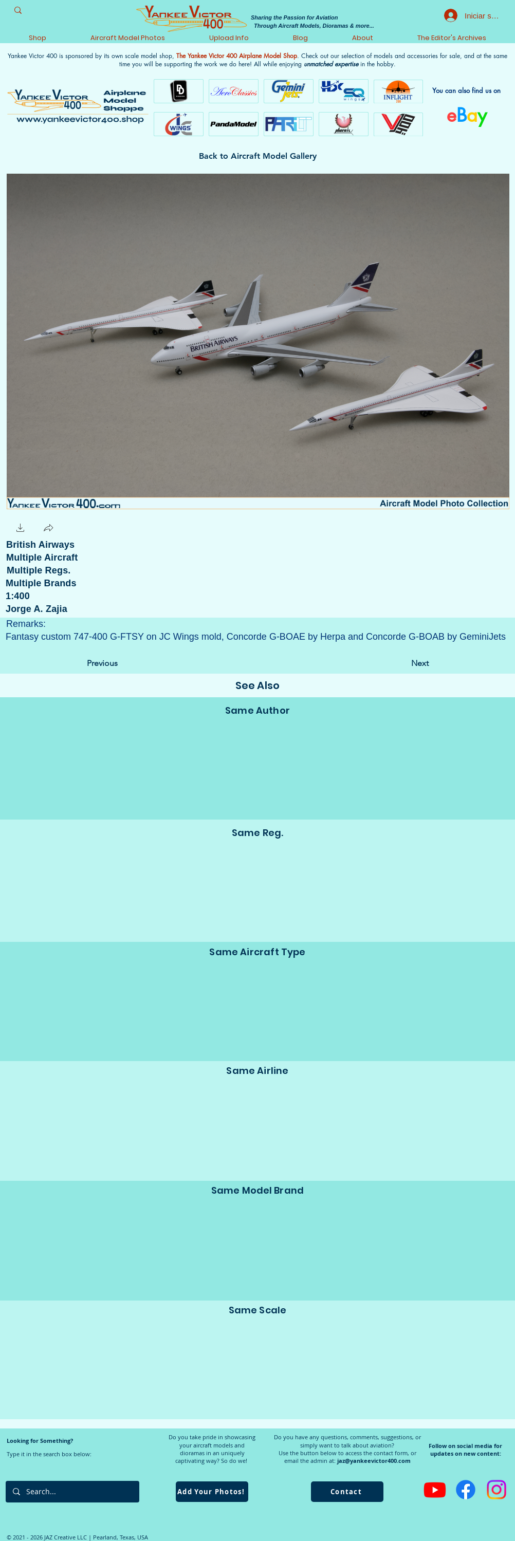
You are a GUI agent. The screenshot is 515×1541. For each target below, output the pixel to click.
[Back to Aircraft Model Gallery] (258, 156)
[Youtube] (435, 1489)
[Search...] (72, 1491)
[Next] (403, 663)
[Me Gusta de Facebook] (89, 528)
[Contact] (347, 1491)
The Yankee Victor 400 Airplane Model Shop (236, 55)
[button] (20, 529)
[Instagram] (496, 1489)
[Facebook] (466, 1489)
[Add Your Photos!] (212, 1491)
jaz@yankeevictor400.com (374, 1460)
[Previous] (121, 663)
